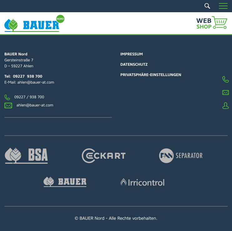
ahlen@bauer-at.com (35, 82)
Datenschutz (134, 64)
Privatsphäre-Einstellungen (151, 74)
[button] (223, 6)
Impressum (132, 54)
